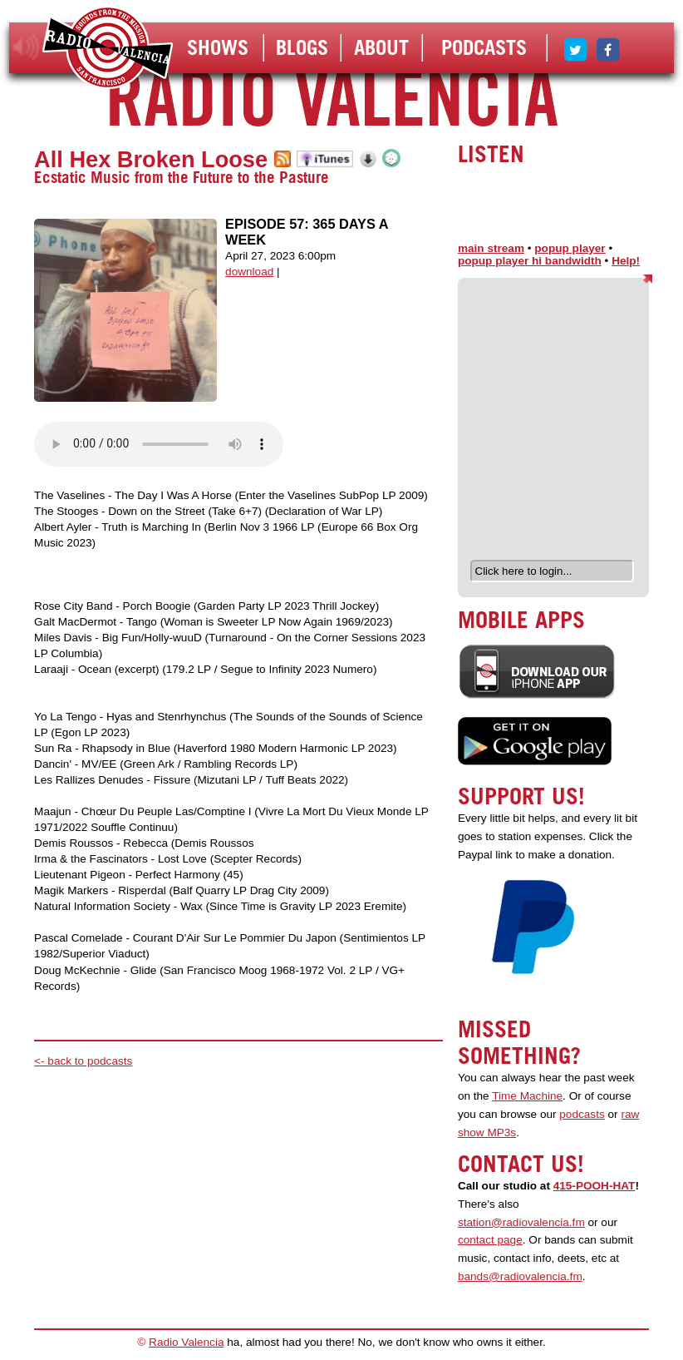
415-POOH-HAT (594, 1185)
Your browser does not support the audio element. (158, 444)
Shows (217, 47)
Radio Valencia (186, 1342)
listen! (26, 47)
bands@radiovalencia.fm (520, 1276)
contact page (490, 1240)
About (381, 47)
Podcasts (484, 47)
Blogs (302, 47)
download (249, 271)
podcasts (581, 1114)
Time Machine (527, 1096)
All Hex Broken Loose (151, 159)
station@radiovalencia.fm (521, 1222)
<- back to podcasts (83, 1061)
